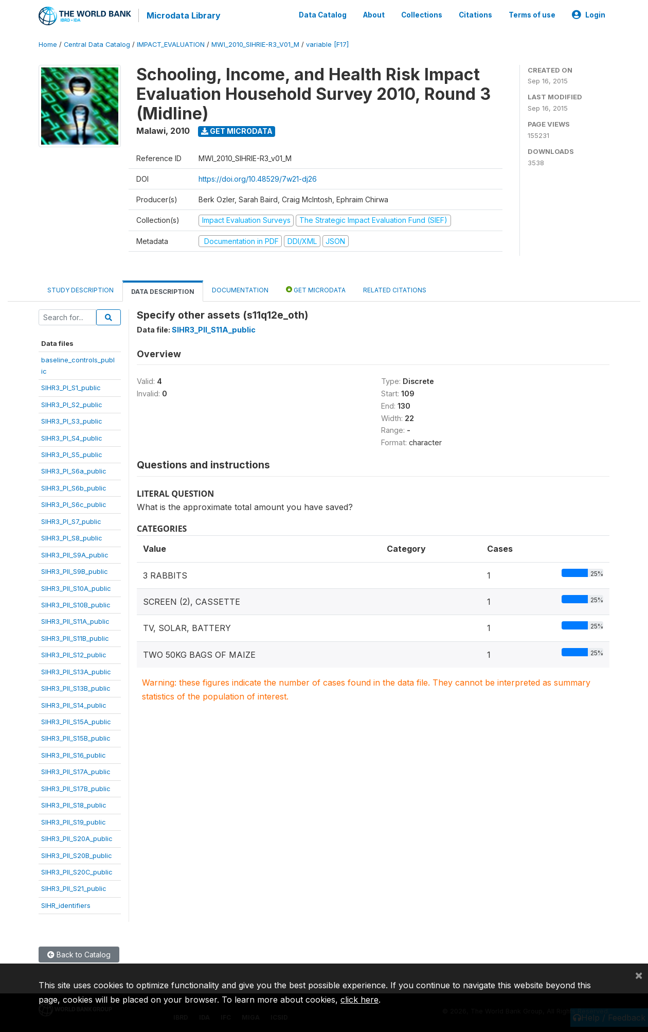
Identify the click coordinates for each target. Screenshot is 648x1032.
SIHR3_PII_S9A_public (75, 553)
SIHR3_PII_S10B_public (76, 604)
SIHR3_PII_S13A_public (76, 670)
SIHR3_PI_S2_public (71, 403)
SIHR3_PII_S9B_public (74, 570)
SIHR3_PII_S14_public (73, 703)
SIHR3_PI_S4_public (71, 436)
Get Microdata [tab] (316, 288)
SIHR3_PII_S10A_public (76, 587)
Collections (421, 14)
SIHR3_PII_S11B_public (75, 637)
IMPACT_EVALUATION (171, 43)
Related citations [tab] (394, 289)
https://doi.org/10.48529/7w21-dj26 (258, 177)
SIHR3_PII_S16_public (73, 753)
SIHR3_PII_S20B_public (76, 854)
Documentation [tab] (240, 289)
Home (48, 43)
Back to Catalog (79, 953)
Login (588, 14)
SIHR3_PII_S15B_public (76, 737)
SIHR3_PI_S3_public (71, 420)
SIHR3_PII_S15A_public (76, 720)
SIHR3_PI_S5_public (71, 453)
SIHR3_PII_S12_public (73, 654)
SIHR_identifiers (66, 904)
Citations (475, 14)
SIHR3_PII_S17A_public (76, 770)
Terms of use (532, 14)
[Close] (639, 975)
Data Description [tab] (162, 290)
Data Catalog (323, 14)
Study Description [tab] (80, 289)
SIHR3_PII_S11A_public (75, 620)
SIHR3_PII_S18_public (73, 804)
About (374, 14)
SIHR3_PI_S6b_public (73, 486)
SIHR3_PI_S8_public (71, 537)
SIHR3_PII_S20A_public (77, 837)
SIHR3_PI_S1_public (71, 386)
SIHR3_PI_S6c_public (73, 503)
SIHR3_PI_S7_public (71, 520)
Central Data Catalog (97, 43)
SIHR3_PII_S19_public (73, 820)
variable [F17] (327, 43)
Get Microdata (237, 130)
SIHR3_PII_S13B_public (76, 687)
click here (359, 999)
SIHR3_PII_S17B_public (76, 787)
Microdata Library (183, 15)
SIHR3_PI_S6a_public (73, 470)
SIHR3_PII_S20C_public (77, 871)
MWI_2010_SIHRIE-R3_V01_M (255, 43)
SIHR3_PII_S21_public (73, 887)
